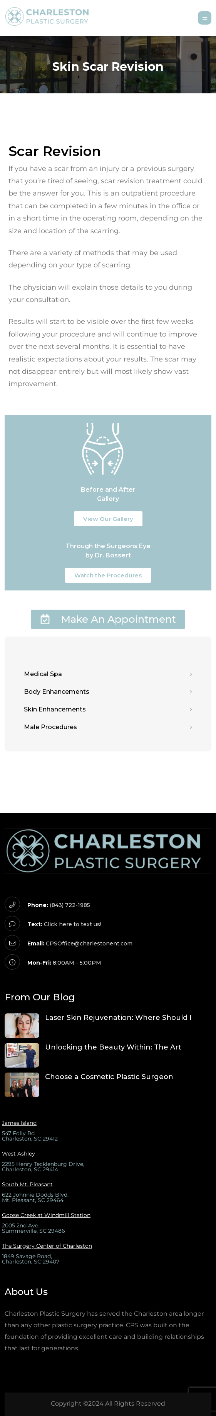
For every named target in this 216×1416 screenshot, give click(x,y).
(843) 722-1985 (70, 905)
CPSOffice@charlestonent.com (89, 943)
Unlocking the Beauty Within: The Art (113, 1047)
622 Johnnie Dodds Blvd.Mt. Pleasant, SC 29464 (35, 1197)
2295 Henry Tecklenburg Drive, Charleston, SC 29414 (43, 1167)
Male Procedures (108, 727)
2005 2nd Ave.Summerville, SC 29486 (33, 1228)
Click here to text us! (72, 924)
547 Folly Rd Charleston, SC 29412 (30, 1136)
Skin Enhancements (108, 709)
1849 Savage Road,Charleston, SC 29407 (30, 1259)
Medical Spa (108, 674)
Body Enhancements (108, 692)
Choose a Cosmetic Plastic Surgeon (109, 1077)
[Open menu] (204, 18)
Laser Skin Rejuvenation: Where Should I (118, 1017)
